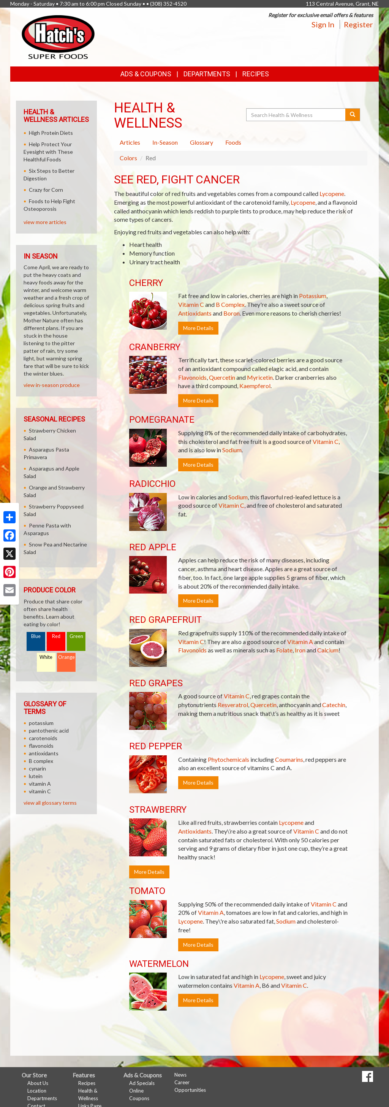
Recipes (255, 74)
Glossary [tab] (201, 142)
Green (76, 636)
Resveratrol (233, 704)
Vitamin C (191, 304)
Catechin (333, 704)
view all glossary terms (50, 802)
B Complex (230, 304)
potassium (41, 723)
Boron (231, 313)
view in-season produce (52, 385)
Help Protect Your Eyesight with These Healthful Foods (48, 152)
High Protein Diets (51, 132)
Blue (36, 636)
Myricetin (260, 377)
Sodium (232, 449)
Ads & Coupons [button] (145, 74)
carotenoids (43, 738)
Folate (284, 650)
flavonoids (41, 745)
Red (56, 636)
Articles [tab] (130, 142)
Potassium (312, 295)
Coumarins (289, 759)
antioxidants (44, 753)
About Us (37, 1083)
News (180, 1075)
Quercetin (222, 377)
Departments (42, 1098)
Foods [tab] (233, 142)
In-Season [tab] (165, 142)
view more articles (45, 222)
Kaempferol (254, 385)
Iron (300, 650)
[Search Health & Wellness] (296, 114)
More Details (198, 328)
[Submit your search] (352, 114)
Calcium (327, 650)
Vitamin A (300, 641)
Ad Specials (142, 1083)
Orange (66, 657)
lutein (36, 776)
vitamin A (40, 783)
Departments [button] (206, 74)
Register (358, 24)
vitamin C (40, 791)
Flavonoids (192, 377)
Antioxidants (195, 313)
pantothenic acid (49, 730)
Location (36, 1091)
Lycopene (331, 193)
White (46, 657)
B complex (41, 761)
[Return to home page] (58, 36)
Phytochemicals (228, 759)
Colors (128, 157)
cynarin (37, 768)
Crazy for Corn (46, 189)
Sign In (323, 24)
